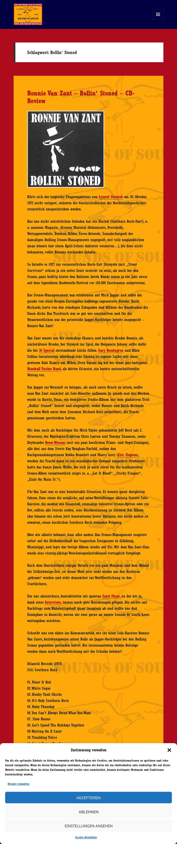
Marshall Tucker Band (44, 369)
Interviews (53, 602)
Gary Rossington (110, 350)
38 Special (46, 350)
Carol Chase (111, 596)
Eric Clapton (127, 455)
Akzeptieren (88, 797)
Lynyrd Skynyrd (111, 197)
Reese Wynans (55, 442)
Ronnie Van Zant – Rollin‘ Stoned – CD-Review (81, 97)
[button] (169, 750)
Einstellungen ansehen (89, 825)
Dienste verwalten (18, 784)
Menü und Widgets (158, 19)
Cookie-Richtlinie (86, 837)
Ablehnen (89, 811)
